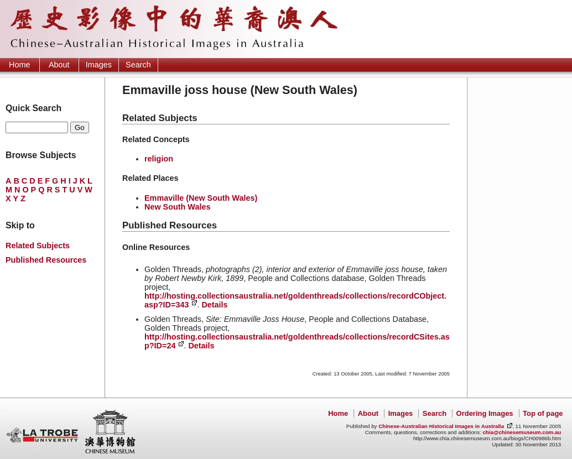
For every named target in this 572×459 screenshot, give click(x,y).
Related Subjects (38, 245)
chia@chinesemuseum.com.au (521, 432)
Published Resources (46, 259)
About (59, 64)
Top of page (543, 413)
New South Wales (177, 206)
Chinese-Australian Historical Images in (441, 426)
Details (214, 304)
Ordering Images (484, 413)
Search (138, 64)
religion (158, 158)
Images (99, 64)
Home (19, 64)
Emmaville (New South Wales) (200, 198)
